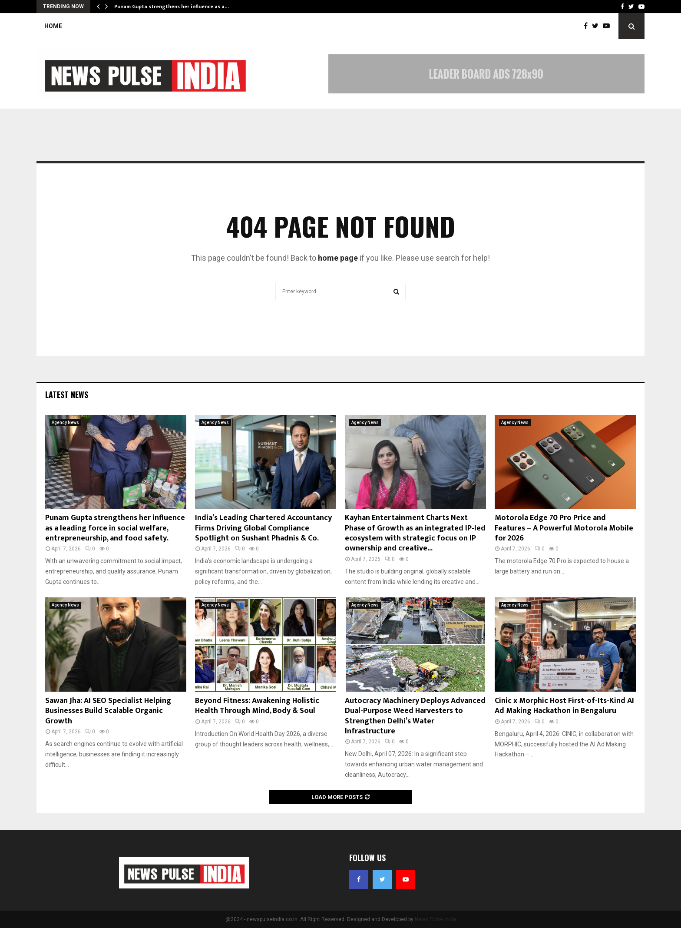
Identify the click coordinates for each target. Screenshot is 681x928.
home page (338, 257)
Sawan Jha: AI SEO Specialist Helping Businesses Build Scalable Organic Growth (108, 711)
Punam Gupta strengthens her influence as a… (171, 6)
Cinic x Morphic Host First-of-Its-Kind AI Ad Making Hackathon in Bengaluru (564, 705)
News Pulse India (435, 919)
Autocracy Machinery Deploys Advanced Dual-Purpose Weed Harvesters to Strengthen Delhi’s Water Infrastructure (415, 716)
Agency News (65, 422)
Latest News (66, 394)
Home (53, 26)
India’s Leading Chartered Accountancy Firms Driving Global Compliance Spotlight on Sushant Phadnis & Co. (263, 528)
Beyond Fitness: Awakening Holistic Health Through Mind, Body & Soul (257, 705)
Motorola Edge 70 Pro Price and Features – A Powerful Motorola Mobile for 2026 (564, 528)
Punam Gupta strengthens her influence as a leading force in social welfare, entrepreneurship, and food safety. (115, 528)
